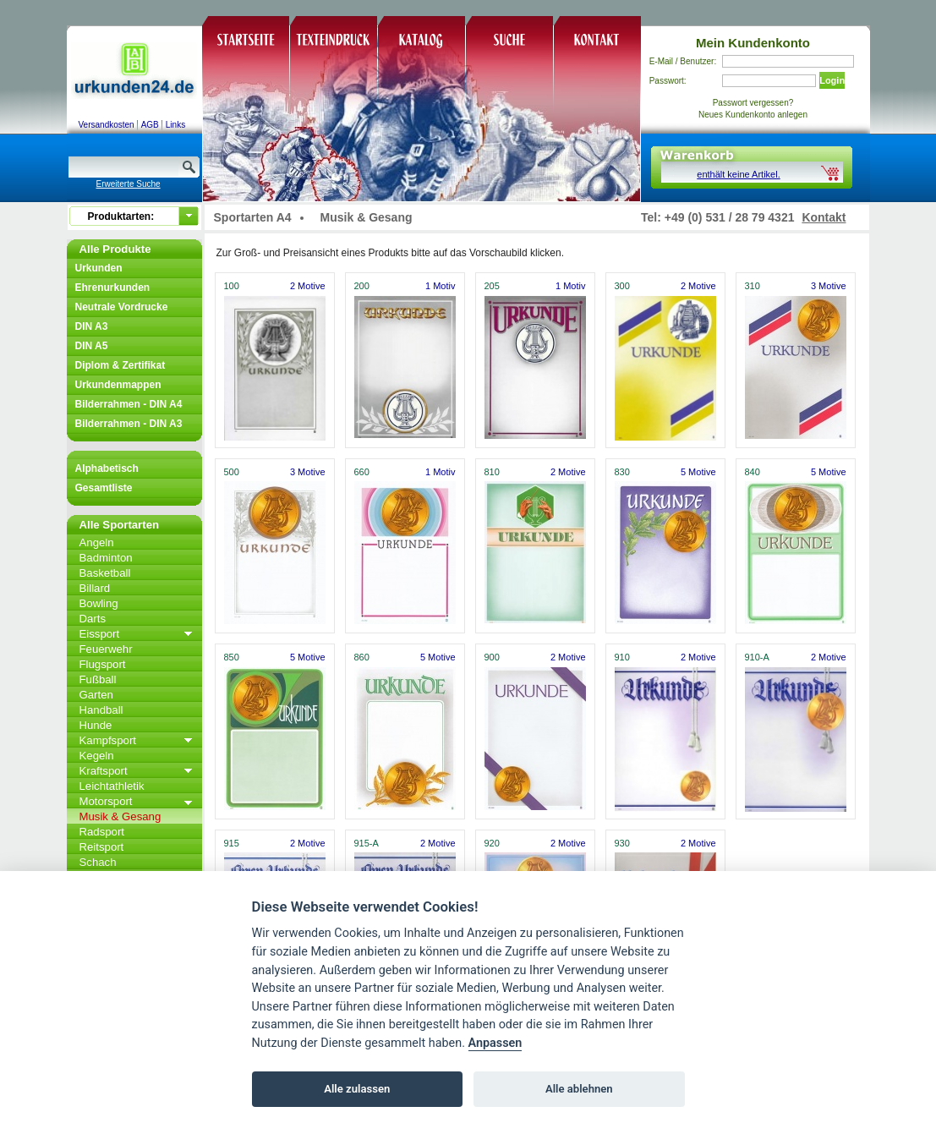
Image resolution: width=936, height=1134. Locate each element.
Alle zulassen (357, 1088)
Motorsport (106, 801)
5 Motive (698, 472)
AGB (150, 124)
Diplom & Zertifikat (120, 365)
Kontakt (824, 217)
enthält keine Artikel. (738, 174)
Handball (101, 710)
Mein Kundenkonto (753, 43)
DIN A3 (91, 326)
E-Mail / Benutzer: (682, 61)
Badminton (106, 557)
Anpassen (495, 1043)
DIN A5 (91, 346)
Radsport (102, 831)
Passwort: (668, 80)
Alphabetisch (107, 468)
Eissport (99, 633)
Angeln (96, 542)
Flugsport (102, 664)
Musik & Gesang (120, 816)
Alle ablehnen (579, 1088)
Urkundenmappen (118, 385)
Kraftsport (103, 770)
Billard (95, 588)
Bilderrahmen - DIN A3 (129, 424)
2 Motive (308, 286)
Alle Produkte (115, 249)
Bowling (98, 603)
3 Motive (828, 286)
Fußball (98, 679)
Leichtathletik (112, 786)
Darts (93, 618)
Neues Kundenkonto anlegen (752, 114)
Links (175, 124)
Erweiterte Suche (128, 184)
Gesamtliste (104, 488)
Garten (96, 694)
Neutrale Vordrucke (121, 307)
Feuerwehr (106, 649)
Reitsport (101, 847)
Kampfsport (107, 740)
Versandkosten (106, 124)
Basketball (105, 573)
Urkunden (99, 268)
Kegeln (96, 755)
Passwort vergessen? (753, 102)
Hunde (95, 725)
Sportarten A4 (253, 217)
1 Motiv (440, 286)
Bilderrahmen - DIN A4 (129, 404)
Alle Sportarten (119, 524)
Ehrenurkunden (113, 287)
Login (832, 80)
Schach (98, 862)
